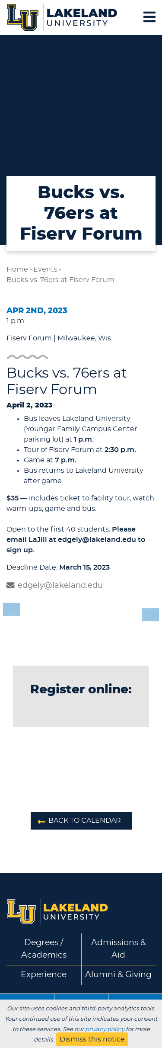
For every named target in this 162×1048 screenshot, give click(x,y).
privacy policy (104, 1029)
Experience (44, 975)
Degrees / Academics (44, 949)
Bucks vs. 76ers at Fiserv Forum (60, 279)
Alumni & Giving (118, 975)
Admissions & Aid (118, 949)
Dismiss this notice (92, 1039)
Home (17, 269)
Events (45, 269)
